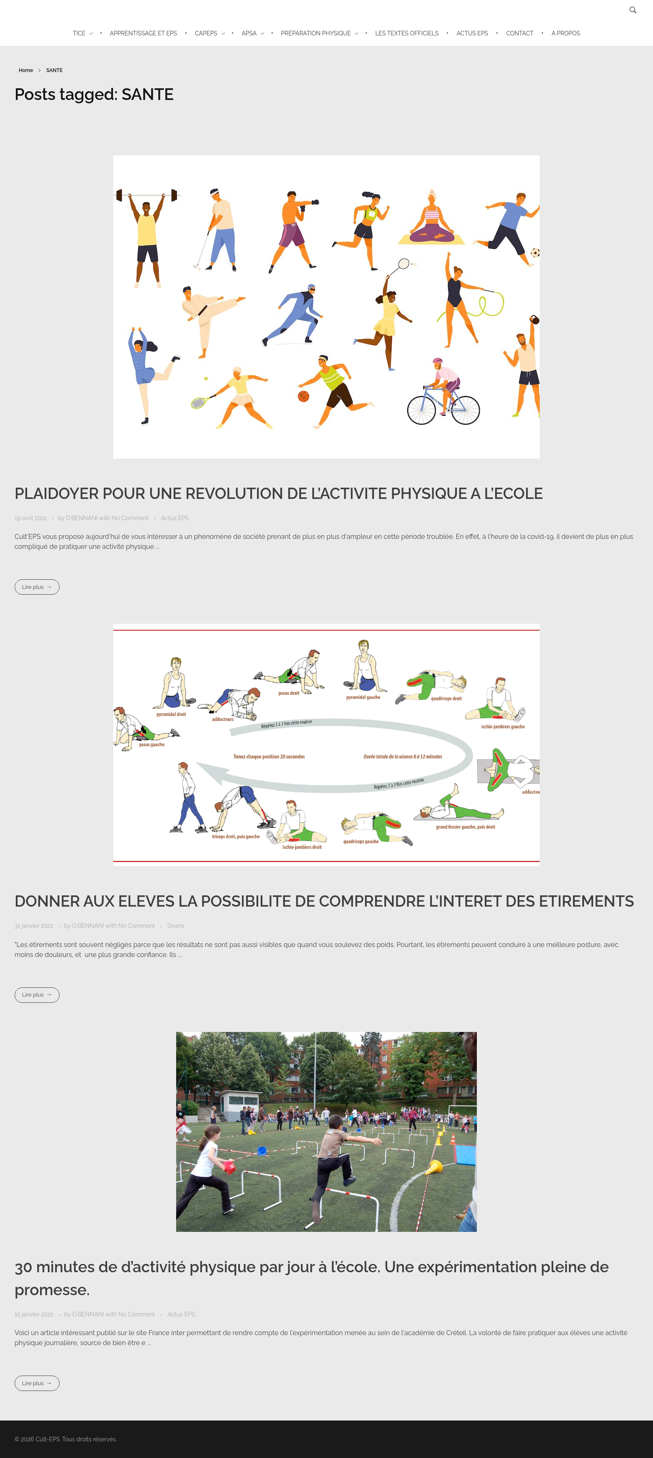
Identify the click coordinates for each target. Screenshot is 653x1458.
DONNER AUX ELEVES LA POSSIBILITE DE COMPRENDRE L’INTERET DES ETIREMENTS (324, 901)
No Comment (130, 518)
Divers (175, 925)
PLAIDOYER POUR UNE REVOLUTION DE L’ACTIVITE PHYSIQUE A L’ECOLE (279, 493)
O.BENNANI (82, 518)
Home (26, 70)
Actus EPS (175, 518)
